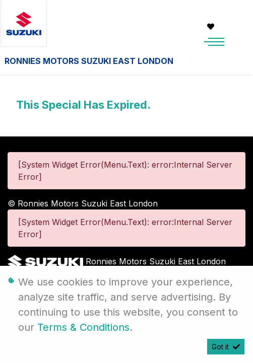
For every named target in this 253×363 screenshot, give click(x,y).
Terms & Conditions (83, 327)
